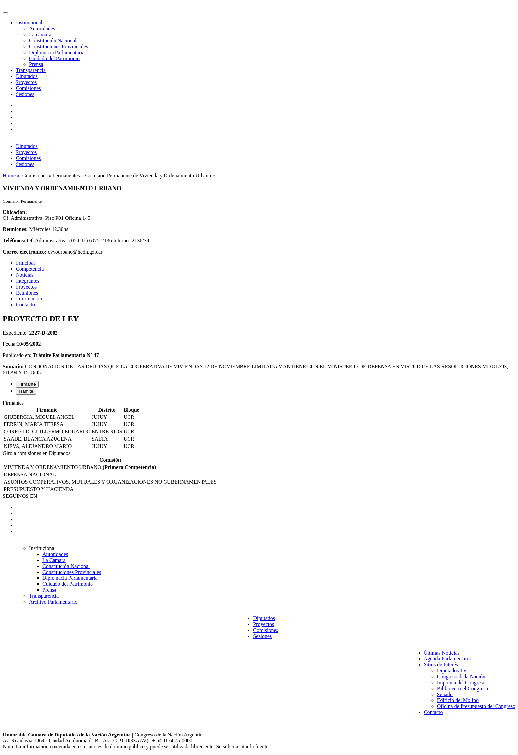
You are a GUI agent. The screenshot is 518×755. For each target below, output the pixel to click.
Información (29, 298)
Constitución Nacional (53, 40)
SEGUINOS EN (20, 496)
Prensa (36, 64)
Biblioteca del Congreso (462, 688)
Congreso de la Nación (461, 676)
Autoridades (42, 28)
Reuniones (27, 293)
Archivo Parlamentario (53, 602)
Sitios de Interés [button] (441, 664)
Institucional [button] (29, 22)
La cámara (40, 34)
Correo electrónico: (25, 252)
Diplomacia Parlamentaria (56, 52)
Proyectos (26, 82)
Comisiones (28, 88)
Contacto (25, 304)
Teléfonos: (14, 240)
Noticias (24, 275)
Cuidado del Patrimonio (54, 58)
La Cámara (54, 560)
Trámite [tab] (25, 391)
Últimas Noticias (442, 653)
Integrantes (27, 281)
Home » (12, 175)
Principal (25, 263)
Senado (445, 694)
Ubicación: (15, 212)
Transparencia (31, 70)
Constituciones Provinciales (58, 46)
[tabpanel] (259, 425)
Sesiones (25, 94)
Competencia (30, 269)
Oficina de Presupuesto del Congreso (476, 706)
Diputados (27, 76)
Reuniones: (15, 229)
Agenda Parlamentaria (447, 658)
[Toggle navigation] (5, 13)
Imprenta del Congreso (461, 682)
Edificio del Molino (458, 700)
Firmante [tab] (27, 384)
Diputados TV (452, 670)
